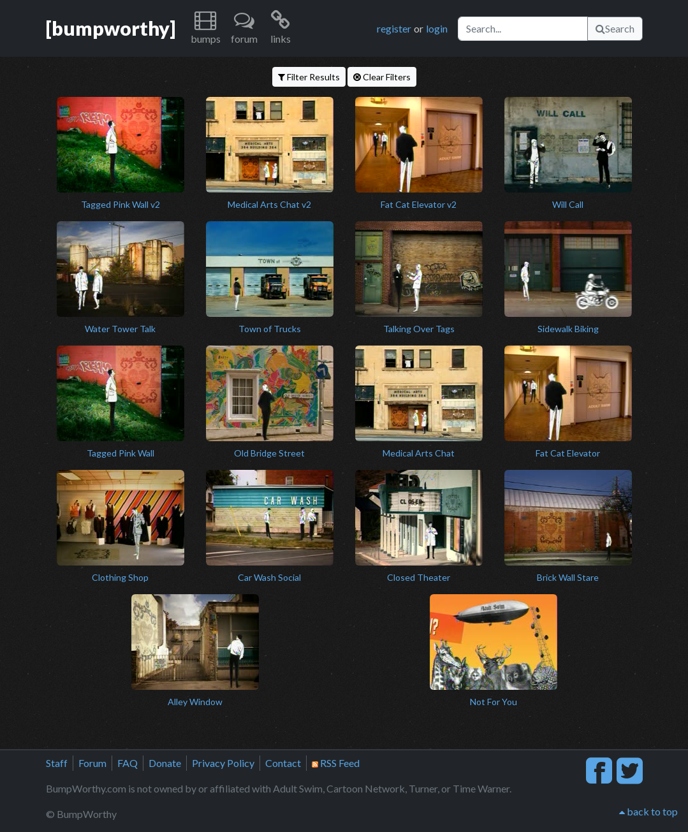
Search (615, 28)
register (394, 28)
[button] (206, 28)
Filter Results (309, 76)
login (437, 28)
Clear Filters (382, 76)
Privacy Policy (223, 763)
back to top (648, 811)
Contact (283, 763)
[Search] (523, 29)
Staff (57, 763)
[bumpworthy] (110, 28)
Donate (165, 763)
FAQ (127, 763)
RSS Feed (336, 763)
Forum (92, 763)
